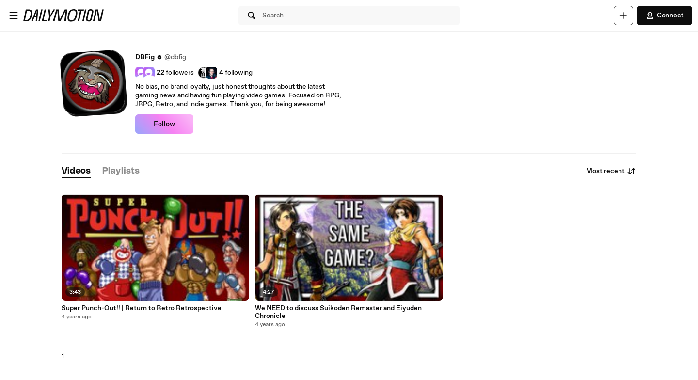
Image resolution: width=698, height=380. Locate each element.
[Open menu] (13, 15)
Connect (664, 15)
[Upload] (623, 15)
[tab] (76, 171)
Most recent (611, 171)
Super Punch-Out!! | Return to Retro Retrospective (142, 308)
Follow (164, 124)
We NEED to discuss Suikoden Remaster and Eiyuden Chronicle (338, 312)
